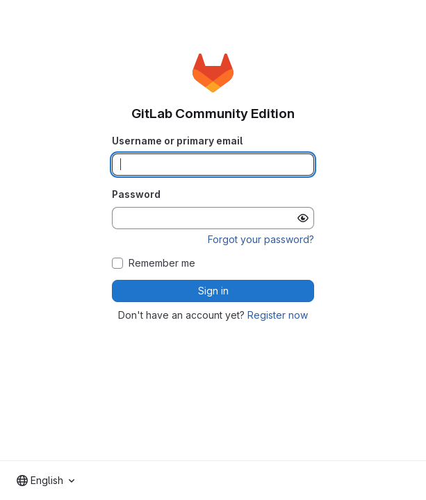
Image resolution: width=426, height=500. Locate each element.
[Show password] (303, 218)
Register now (277, 315)
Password (136, 194)
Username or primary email (177, 141)
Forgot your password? (261, 239)
